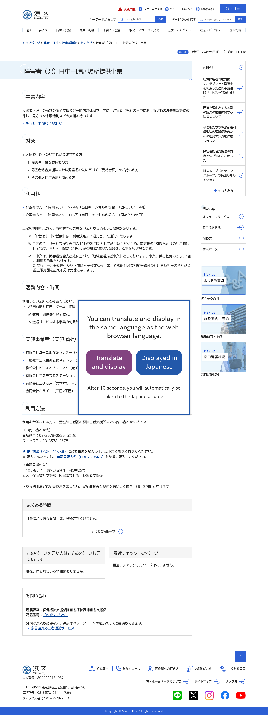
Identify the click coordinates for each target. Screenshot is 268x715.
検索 (240, 19)
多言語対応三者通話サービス (52, 628)
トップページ (31, 42)
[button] (127, 8)
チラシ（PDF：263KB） (45, 123)
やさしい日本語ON (181, 9)
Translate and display (109, 362)
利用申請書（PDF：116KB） (45, 451)
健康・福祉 (51, 42)
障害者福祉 (69, 42)
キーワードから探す (121, 19)
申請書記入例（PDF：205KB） (81, 456)
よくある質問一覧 (103, 531)
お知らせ (86, 42)
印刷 (184, 52)
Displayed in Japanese (159, 362)
